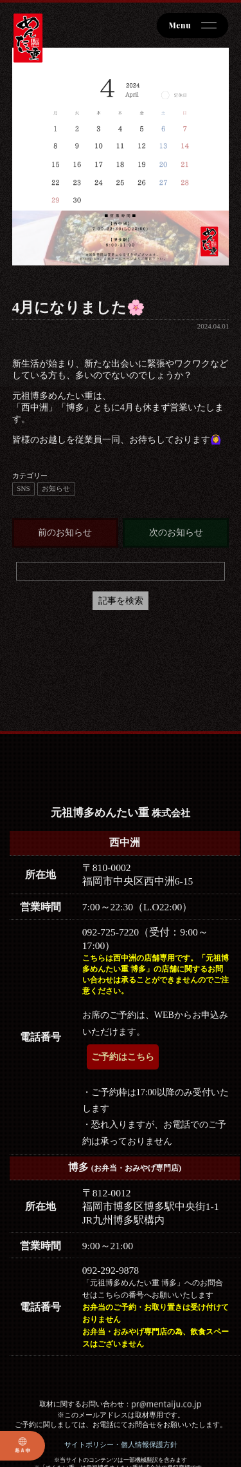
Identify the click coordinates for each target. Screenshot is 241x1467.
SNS (23, 488)
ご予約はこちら (122, 1057)
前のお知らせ (65, 532)
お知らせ (56, 488)
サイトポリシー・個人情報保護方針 (120, 1444)
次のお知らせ (176, 532)
